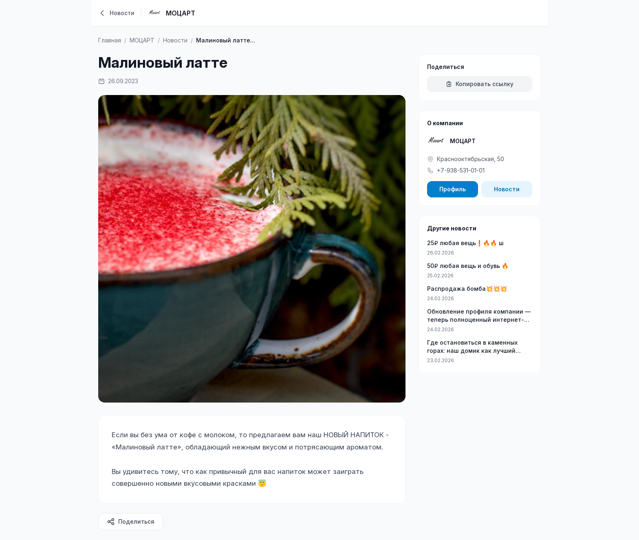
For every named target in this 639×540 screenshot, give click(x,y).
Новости (507, 189)
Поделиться (130, 522)
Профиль (452, 189)
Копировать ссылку (479, 83)
